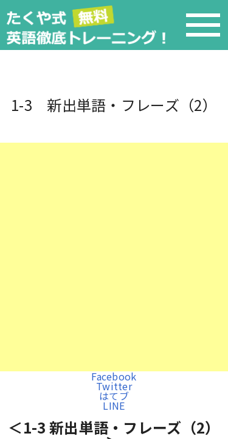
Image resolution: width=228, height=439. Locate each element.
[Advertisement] (114, 257)
